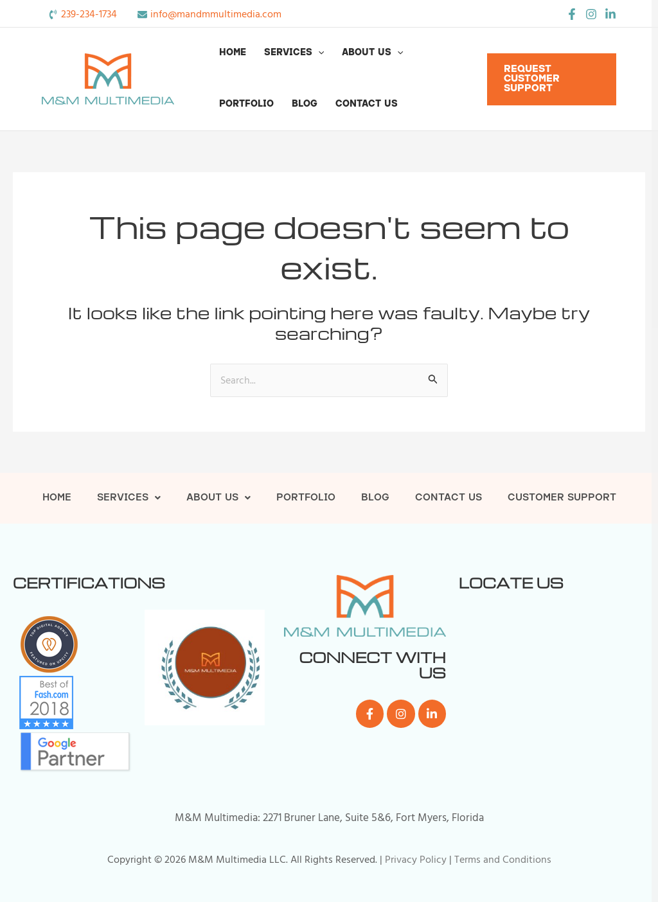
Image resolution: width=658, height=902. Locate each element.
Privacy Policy (416, 859)
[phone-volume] (82, 14)
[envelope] (209, 14)
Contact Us (366, 104)
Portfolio (246, 104)
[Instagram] (591, 14)
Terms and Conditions (502, 859)
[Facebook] (572, 14)
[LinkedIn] (610, 14)
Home (232, 53)
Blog (304, 104)
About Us (372, 53)
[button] (318, 53)
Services (294, 53)
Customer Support (562, 498)
